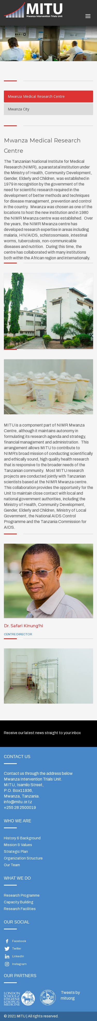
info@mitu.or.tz (18, 802)
